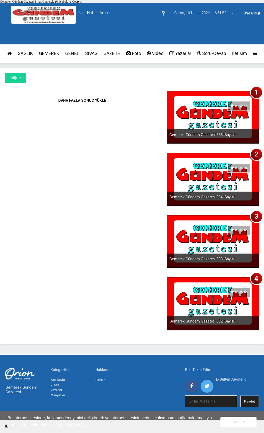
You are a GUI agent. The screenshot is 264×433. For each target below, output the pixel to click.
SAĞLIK (25, 53)
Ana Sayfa (58, 380)
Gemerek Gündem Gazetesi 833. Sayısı (201, 259)
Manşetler (58, 395)
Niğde (15, 78)
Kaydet (249, 401)
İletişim (239, 53)
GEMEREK (49, 53)
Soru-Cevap (211, 53)
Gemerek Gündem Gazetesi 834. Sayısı (201, 197)
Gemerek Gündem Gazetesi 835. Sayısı (201, 135)
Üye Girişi (252, 13)
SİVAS (91, 53)
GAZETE (111, 53)
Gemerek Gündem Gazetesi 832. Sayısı (201, 321)
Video (155, 53)
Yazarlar (180, 53)
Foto (133, 53)
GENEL (72, 53)
